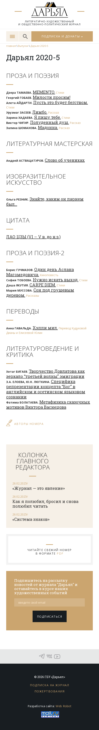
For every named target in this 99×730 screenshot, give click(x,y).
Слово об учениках (65, 160)
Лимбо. (39, 112)
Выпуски (23, 46)
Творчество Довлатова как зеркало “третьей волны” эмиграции (45, 373)
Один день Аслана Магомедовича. (40, 272)
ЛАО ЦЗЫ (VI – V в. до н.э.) (33, 236)
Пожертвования (49, 691)
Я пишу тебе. (47, 117)
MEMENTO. (44, 92)
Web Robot (63, 706)
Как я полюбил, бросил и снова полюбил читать (45, 504)
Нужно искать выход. (55, 279)
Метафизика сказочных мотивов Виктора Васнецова (48, 404)
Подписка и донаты (60, 36)
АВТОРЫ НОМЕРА (29, 424)
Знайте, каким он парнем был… (45, 201)
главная (11, 46)
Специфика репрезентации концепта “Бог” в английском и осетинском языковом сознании (45, 389)
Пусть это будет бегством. (60, 102)
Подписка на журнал (49, 685)
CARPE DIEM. (42, 284)
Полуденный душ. (49, 122)
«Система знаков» (31, 519)
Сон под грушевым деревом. (40, 292)
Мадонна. (48, 127)
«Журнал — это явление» (38, 488)
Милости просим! (51, 97)
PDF (60, 553)
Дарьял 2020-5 (39, 46)
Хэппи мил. (45, 327)
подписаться (49, 616)
